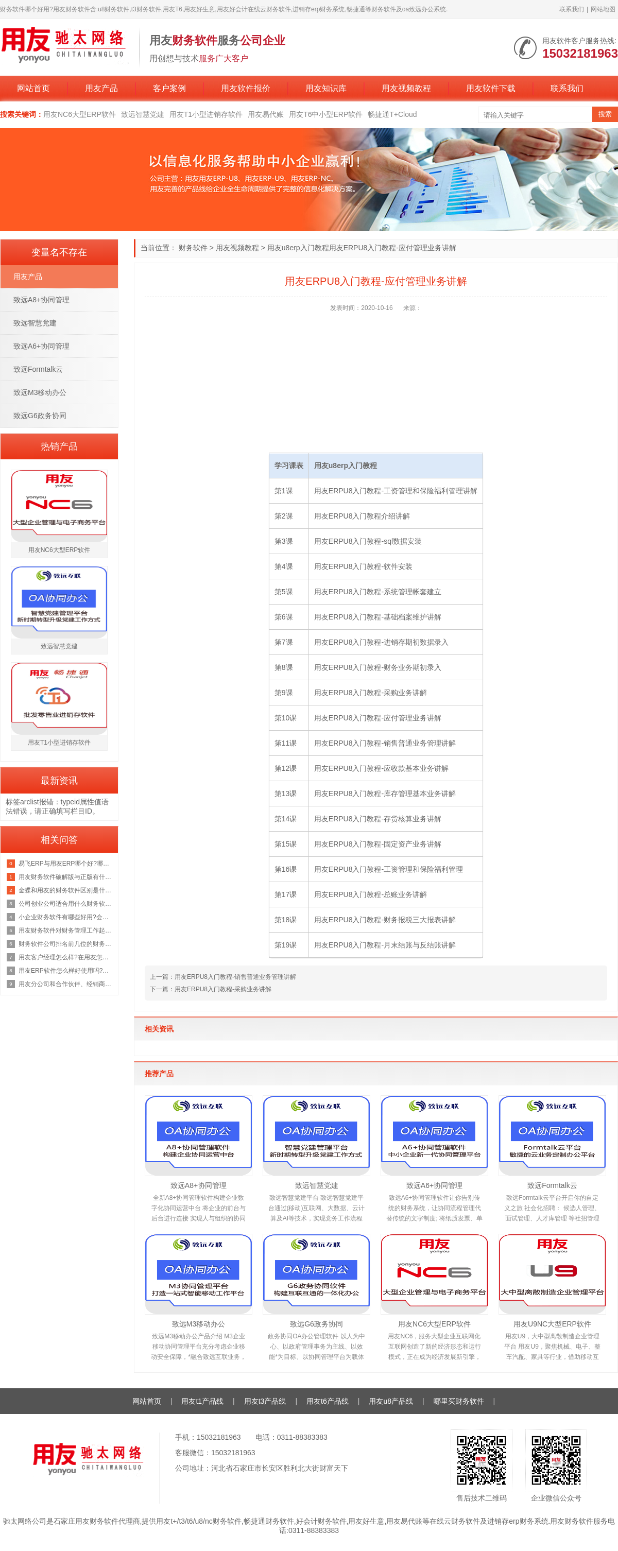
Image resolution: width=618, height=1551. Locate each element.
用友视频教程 (406, 88)
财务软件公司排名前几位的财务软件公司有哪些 (66, 943)
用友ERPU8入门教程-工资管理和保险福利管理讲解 (395, 491)
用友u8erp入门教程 (298, 248)
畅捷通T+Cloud (392, 114)
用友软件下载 (491, 88)
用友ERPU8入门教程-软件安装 (363, 566)
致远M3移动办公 (198, 1324)
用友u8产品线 (391, 1401)
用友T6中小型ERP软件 (326, 114)
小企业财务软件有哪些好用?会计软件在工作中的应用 (66, 917)
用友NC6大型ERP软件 (79, 114)
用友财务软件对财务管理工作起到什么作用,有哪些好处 (66, 930)
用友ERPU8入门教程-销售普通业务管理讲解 (385, 743)
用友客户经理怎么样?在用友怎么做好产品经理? (66, 957)
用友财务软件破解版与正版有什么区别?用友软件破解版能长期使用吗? (66, 877)
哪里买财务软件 (459, 1401)
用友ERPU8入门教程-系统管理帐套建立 (377, 592)
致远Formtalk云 (552, 1185)
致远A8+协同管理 (198, 1185)
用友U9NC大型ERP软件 (552, 1324)
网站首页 (33, 88)
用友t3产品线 (265, 1401)
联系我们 (571, 9)
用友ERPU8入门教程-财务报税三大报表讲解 (385, 920)
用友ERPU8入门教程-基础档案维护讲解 (377, 617)
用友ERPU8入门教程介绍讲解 (362, 516)
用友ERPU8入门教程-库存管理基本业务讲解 (385, 793)
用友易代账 (266, 114)
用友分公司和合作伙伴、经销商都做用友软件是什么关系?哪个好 (66, 984)
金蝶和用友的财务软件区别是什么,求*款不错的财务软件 (66, 890)
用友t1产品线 (202, 1401)
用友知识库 (326, 88)
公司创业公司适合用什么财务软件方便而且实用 (66, 903)
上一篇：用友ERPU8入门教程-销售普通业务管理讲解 (223, 976)
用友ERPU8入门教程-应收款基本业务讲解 (381, 768)
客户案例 (169, 88)
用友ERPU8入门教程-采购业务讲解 (370, 692)
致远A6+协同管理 (434, 1185)
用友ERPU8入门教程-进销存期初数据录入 (381, 642)
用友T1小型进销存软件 (206, 114)
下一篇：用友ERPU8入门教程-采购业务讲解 (210, 989)
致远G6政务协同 (316, 1324)
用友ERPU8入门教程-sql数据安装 (368, 541)
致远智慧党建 (142, 114)
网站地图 (603, 9)
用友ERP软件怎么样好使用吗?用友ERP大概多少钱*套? (66, 970)
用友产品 (101, 88)
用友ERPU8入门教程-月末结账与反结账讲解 (385, 945)
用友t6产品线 (327, 1401)
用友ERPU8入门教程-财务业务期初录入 (377, 667)
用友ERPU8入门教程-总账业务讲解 (370, 894)
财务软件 (193, 248)
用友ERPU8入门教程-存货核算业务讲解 (377, 819)
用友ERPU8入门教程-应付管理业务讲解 (377, 718)
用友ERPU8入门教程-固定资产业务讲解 (377, 844)
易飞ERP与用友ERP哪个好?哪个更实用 (66, 863)
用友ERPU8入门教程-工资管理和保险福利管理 (388, 869)
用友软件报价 (245, 88)
